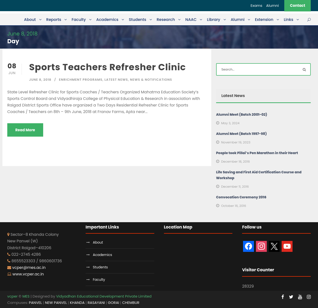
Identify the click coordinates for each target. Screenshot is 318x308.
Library (213, 19)
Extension (264, 19)
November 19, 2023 (236, 142)
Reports (53, 19)
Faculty (79, 19)
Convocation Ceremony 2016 (241, 197)
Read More (25, 129)
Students (137, 19)
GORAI (113, 302)
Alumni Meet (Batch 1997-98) (241, 133)
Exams (256, 5)
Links (288, 19)
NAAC (190, 19)
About (30, 19)
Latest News (116, 79)
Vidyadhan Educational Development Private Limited (103, 296)
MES (25, 296)
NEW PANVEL (56, 302)
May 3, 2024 (230, 123)
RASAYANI (96, 302)
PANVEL (35, 302)
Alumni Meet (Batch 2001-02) (241, 114)
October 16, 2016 (233, 205)
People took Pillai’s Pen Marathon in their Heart (257, 152)
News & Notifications (151, 79)
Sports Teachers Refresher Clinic (107, 67)
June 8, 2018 (40, 79)
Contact (297, 5)
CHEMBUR (130, 302)
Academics (107, 19)
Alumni (272, 5)
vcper (12, 296)
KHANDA (77, 302)
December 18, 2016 (235, 161)
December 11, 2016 (235, 186)
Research (166, 19)
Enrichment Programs (80, 79)
